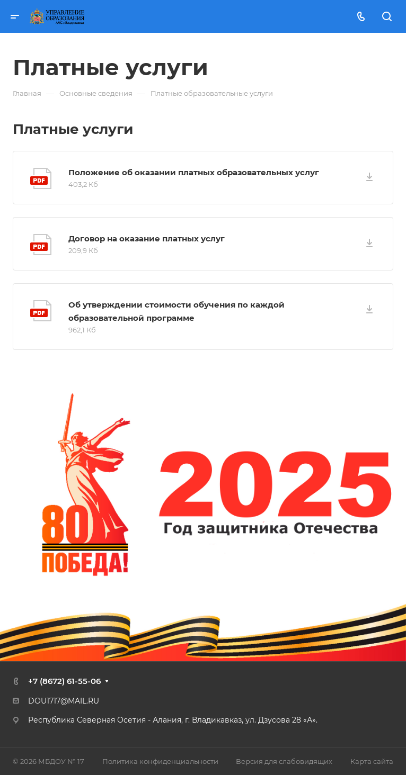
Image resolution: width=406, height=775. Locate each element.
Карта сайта (371, 761)
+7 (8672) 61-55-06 (64, 681)
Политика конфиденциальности (160, 761)
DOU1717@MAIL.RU (63, 701)
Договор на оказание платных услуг (146, 238)
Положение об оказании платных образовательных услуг (193, 172)
